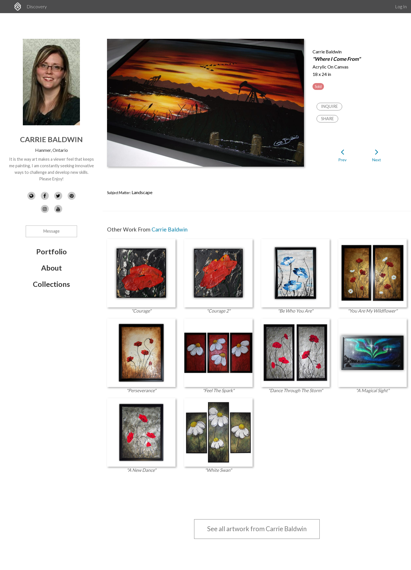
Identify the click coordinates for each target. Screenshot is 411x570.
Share (327, 118)
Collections (51, 284)
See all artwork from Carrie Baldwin (257, 529)
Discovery (37, 6)
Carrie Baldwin (51, 139)
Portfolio (51, 251)
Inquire (329, 106)
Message (51, 231)
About (51, 267)
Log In (401, 6)
